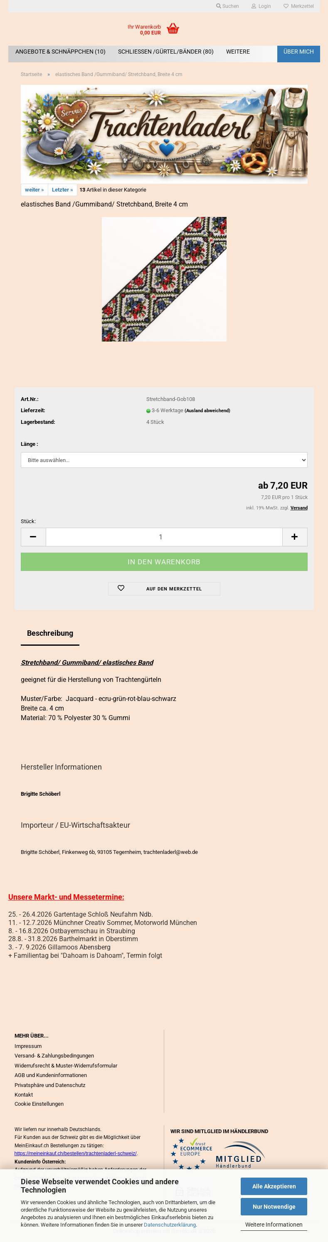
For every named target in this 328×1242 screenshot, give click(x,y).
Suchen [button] (227, 6)
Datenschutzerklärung (170, 1225)
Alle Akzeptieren (274, 1186)
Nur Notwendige (274, 1206)
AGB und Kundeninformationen (51, 1075)
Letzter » (62, 190)
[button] (33, 537)
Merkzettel (299, 6)
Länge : (29, 444)
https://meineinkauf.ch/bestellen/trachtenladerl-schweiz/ (76, 1153)
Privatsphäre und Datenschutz (50, 1085)
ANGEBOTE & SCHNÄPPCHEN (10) (60, 51)
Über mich (299, 51)
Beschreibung (50, 633)
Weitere (238, 51)
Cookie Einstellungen (39, 1104)
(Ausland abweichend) (207, 410)
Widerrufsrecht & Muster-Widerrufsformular (66, 1065)
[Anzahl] (164, 537)
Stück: (28, 521)
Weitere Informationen (274, 1224)
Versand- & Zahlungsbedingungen (54, 1056)
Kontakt (24, 1095)
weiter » (34, 190)
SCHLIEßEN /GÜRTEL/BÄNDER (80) (166, 51)
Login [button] (261, 6)
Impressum (28, 1046)
